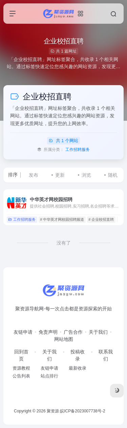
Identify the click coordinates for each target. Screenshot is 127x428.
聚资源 (53, 411)
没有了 (64, 243)
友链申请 (23, 332)
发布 (33, 175)
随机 (113, 175)
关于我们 (98, 332)
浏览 (86, 175)
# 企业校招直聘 (101, 219)
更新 (60, 175)
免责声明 (48, 332)
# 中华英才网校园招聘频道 (62, 219)
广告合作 (73, 332)
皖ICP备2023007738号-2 (82, 411)
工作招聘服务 (77, 149)
